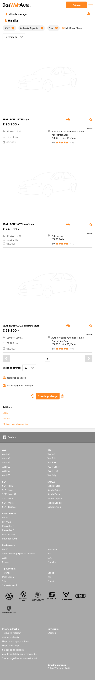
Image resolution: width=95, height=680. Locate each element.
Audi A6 (6, 462)
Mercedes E (8, 530)
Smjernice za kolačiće (13, 649)
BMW (5, 549)
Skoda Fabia (54, 485)
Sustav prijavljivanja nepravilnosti (19, 658)
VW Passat (53, 462)
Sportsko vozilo (10, 585)
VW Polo (52, 458)
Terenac (6, 572)
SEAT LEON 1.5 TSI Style (16, 119)
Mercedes (52, 549)
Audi (4, 557)
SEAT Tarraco (9, 506)
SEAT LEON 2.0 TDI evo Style (18, 224)
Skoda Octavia (55, 490)
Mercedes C (8, 526)
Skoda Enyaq (54, 506)
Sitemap (52, 632)
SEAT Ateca (8, 502)
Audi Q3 (6, 470)
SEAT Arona (8, 498)
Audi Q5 (6, 475)
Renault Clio (8, 534)
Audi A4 (6, 458)
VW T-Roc (53, 470)
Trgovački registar (11, 632)
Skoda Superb (55, 498)
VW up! (51, 454)
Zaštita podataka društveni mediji (19, 653)
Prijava (76, 5)
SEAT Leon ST (9, 494)
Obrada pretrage (47, 396)
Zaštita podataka (10, 637)
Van (49, 576)
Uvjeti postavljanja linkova (15, 641)
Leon (5, 412)
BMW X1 (6, 521)
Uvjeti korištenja (10, 645)
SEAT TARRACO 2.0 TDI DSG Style (21, 325)
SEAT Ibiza (7, 485)
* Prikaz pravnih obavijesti (16, 424)
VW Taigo (52, 475)
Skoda (5, 561)
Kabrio (51, 572)
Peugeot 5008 (9, 538)
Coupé (51, 581)
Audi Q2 (6, 466)
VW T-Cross (54, 466)
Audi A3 (6, 454)
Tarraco (6, 418)
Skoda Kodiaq (55, 502)
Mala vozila (8, 576)
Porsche (52, 561)
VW (49, 553)
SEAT (50, 557)
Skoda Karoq (54, 494)
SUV (4, 581)
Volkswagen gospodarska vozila (18, 553)
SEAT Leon (7, 490)
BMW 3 (6, 517)
